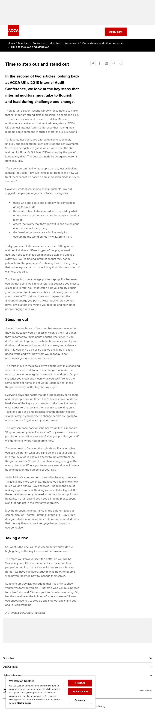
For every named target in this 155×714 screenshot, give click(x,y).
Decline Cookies (80, 691)
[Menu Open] (145, 32)
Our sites (8, 658)
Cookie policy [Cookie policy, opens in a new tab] (24, 703)
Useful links (10, 667)
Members (24, 43)
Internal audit (71, 43)
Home (11, 43)
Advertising (98, 706)
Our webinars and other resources (103, 43)
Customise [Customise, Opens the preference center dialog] (79, 700)
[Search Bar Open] (135, 32)
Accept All (80, 683)
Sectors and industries (46, 43)
